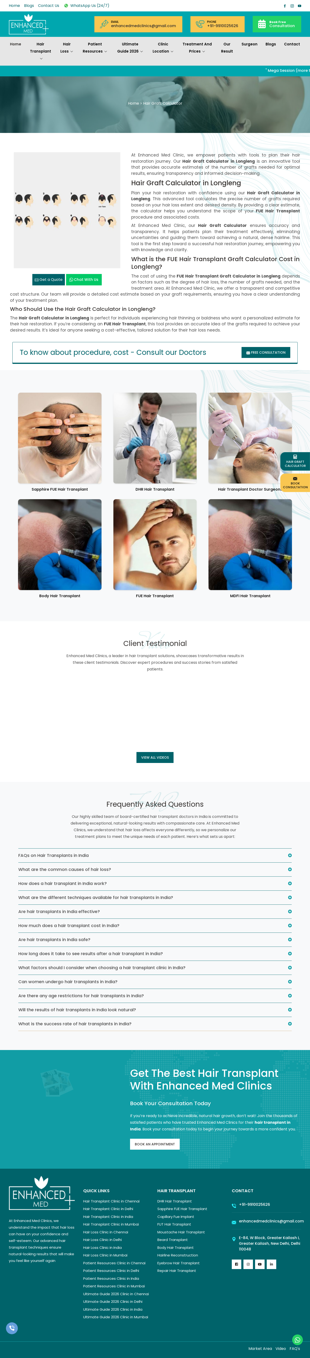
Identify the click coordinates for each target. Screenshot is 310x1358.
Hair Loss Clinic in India (102, 1247)
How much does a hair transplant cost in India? (68, 925)
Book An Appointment (155, 1144)
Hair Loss (66, 48)
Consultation (282, 24)
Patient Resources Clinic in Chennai (114, 1262)
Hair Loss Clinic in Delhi (102, 1239)
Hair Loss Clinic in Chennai (105, 1232)
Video (281, 1348)
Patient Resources (95, 48)
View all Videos (155, 757)
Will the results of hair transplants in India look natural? (77, 1010)
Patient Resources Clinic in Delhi (111, 1270)
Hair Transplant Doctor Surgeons (250, 489)
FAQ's (295, 1348)
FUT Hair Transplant (174, 1224)
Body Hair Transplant (59, 596)
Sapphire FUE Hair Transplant (60, 489)
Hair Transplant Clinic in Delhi (108, 1208)
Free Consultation (266, 352)
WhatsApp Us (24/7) (86, 5)
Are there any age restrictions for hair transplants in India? (81, 996)
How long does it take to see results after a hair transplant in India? (90, 954)
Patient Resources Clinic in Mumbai (114, 1286)
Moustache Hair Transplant (181, 1232)
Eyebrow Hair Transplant (178, 1262)
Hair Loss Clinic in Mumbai (105, 1255)
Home (14, 5)
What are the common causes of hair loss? (64, 869)
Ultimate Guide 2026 (130, 48)
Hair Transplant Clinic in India (108, 1216)
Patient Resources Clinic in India (111, 1278)
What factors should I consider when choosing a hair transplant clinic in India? (101, 968)
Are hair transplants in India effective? (59, 911)
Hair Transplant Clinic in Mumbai (111, 1224)
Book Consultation (295, 482)
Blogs (29, 5)
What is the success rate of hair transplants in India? (74, 1024)
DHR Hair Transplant (155, 489)
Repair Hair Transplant (176, 1270)
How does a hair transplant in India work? (62, 883)
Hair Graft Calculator (295, 461)
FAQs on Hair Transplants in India (53, 855)
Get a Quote (49, 279)
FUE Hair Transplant (155, 596)
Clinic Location (163, 48)
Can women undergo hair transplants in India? (67, 982)
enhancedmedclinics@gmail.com (143, 26)
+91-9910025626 (222, 26)
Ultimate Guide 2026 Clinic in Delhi (112, 1301)
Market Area (260, 1348)
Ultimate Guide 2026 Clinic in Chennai (116, 1293)
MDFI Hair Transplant (250, 596)
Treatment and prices (197, 48)
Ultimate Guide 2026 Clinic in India (112, 1309)
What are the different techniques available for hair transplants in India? (95, 897)
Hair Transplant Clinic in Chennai (111, 1201)
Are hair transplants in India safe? (54, 940)
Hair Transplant (40, 52)
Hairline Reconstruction (177, 1255)
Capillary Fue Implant (175, 1216)
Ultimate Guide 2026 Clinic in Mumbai (115, 1316)
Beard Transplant (172, 1239)
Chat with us (83, 279)
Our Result (227, 48)
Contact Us (48, 5)
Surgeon (249, 44)
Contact (292, 44)
